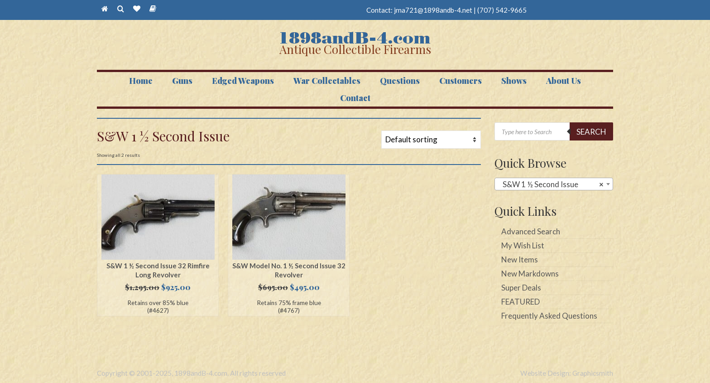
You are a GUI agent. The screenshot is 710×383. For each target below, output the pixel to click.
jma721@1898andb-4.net (433, 10)
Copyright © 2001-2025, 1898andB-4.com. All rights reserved (191, 373)
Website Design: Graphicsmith (566, 373)
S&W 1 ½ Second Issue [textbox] (551, 184)
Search (591, 131)
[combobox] (554, 184)
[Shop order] (431, 140)
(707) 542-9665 (502, 10)
